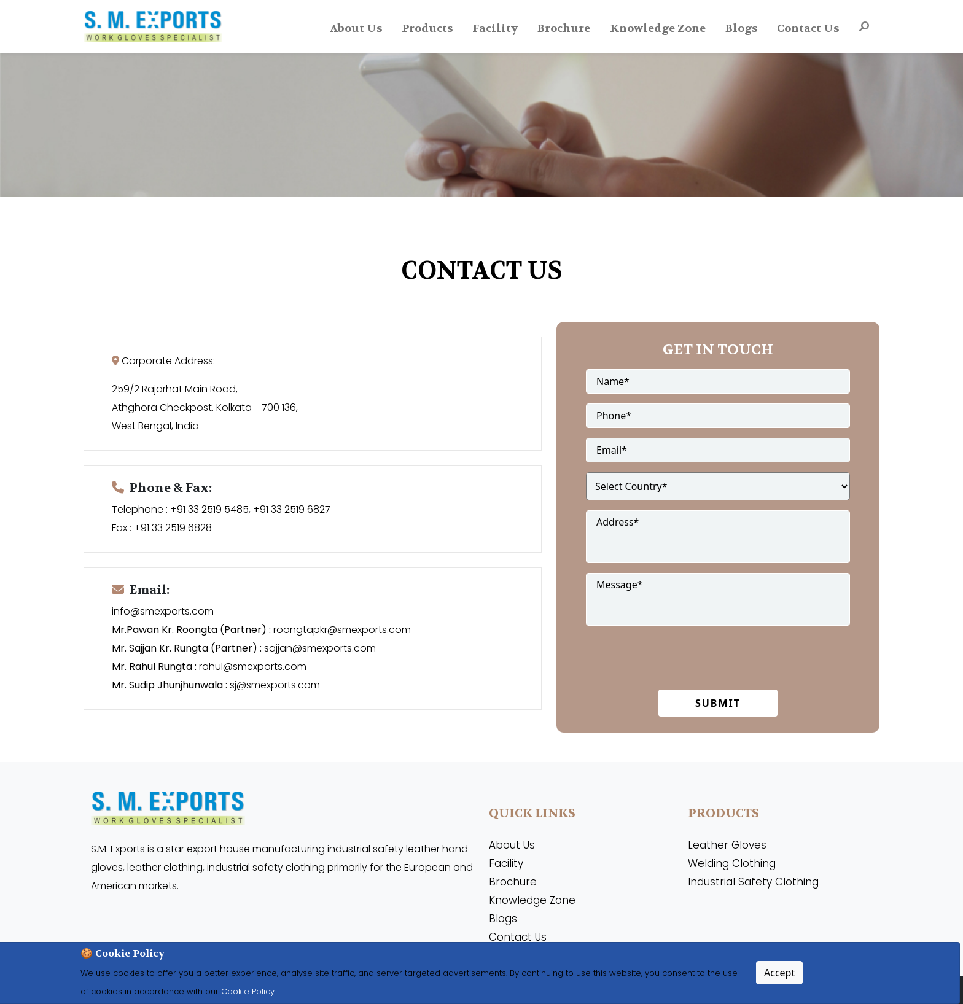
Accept (779, 972)
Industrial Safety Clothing (753, 881)
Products (427, 28)
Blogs (741, 28)
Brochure (563, 28)
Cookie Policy (247, 991)
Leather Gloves (727, 845)
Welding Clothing (732, 863)
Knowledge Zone (658, 28)
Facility (495, 28)
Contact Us (808, 28)
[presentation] (679, 659)
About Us (356, 28)
